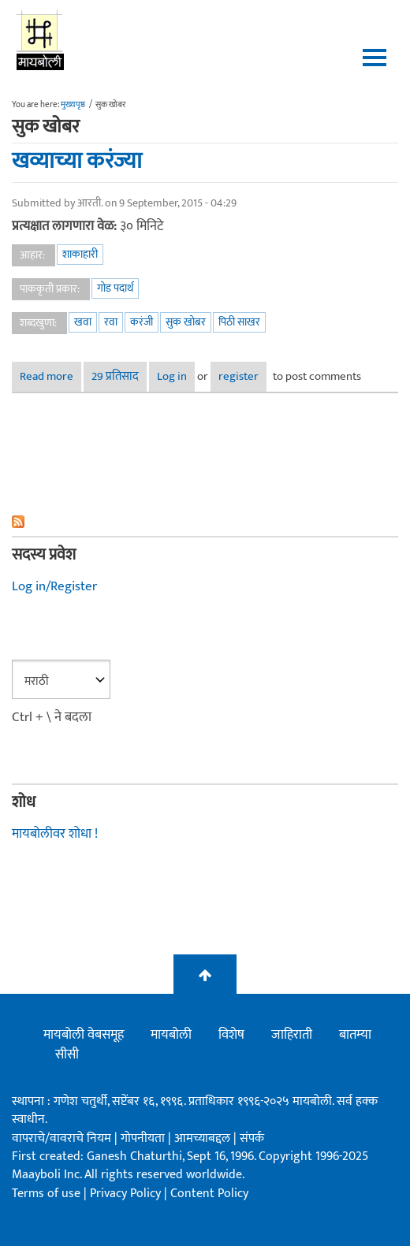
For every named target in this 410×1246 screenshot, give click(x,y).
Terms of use (46, 1193)
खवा (82, 322)
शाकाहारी (80, 254)
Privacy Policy (127, 1193)
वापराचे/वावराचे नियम (61, 1138)
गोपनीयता (144, 1138)
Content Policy (209, 1193)
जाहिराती (291, 1035)
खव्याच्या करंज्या (77, 161)
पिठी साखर (239, 322)
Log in (172, 376)
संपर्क (252, 1138)
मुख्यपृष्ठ (73, 105)
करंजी (141, 322)
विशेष (231, 1035)
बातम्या (355, 1035)
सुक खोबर (186, 322)
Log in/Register (54, 586)
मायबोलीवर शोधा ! (55, 834)
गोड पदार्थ (115, 288)
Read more (50, 376)
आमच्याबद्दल (203, 1138)
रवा (110, 322)
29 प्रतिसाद (115, 376)
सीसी (67, 1054)
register (238, 376)
